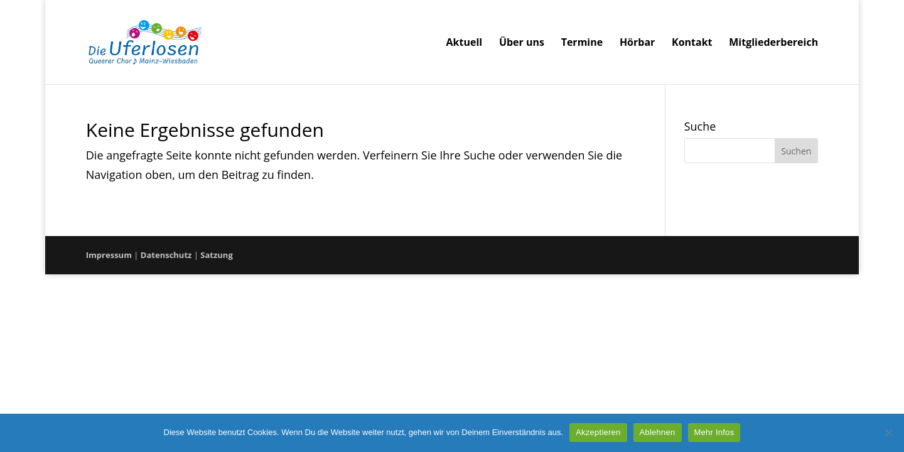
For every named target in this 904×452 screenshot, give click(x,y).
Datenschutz (166, 255)
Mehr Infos (714, 432)
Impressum (109, 255)
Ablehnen (657, 432)
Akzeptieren (598, 432)
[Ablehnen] (888, 432)
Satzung (216, 255)
